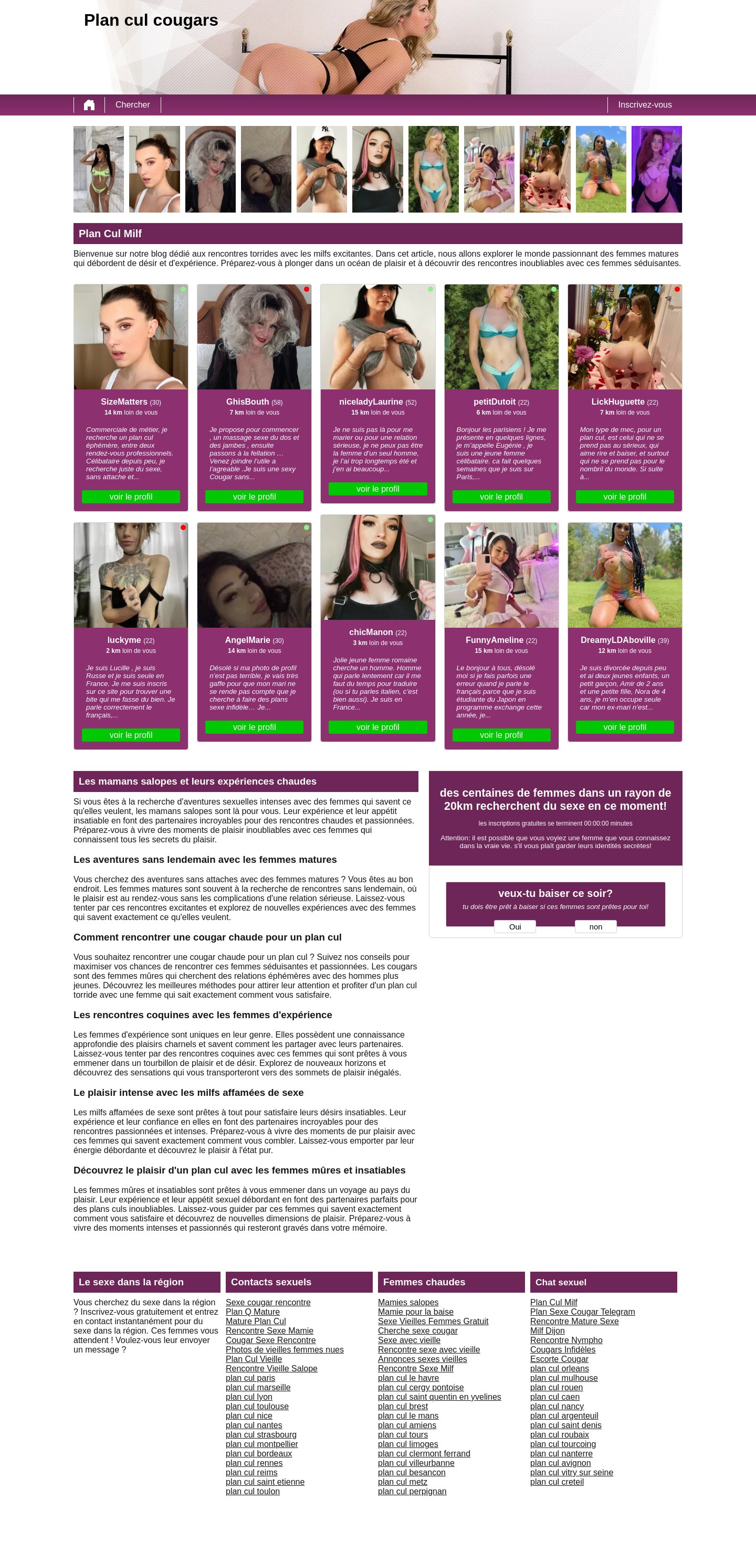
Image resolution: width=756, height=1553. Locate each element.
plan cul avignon (560, 1463)
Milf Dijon (547, 1330)
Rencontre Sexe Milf (416, 1368)
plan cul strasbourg (261, 1434)
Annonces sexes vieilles (422, 1359)
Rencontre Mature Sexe (574, 1321)
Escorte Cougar (559, 1359)
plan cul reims (252, 1472)
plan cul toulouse (257, 1406)
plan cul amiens (407, 1425)
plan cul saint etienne (265, 1481)
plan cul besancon (412, 1472)
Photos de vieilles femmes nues (285, 1349)
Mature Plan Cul (256, 1321)
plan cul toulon (253, 1491)
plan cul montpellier (262, 1444)
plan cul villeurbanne (416, 1463)
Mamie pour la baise (416, 1311)
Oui (515, 927)
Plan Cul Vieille (254, 1359)
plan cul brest (403, 1406)
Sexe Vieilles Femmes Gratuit (433, 1321)
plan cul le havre (408, 1378)
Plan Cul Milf (554, 1302)
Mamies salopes (408, 1302)
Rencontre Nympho (566, 1340)
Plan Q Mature (253, 1311)
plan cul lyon (249, 1396)
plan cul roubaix (559, 1434)
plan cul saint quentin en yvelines (439, 1396)
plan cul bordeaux (259, 1453)
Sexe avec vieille (409, 1340)
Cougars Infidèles (563, 1349)
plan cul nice (249, 1415)
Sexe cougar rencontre (268, 1302)
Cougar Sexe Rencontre (271, 1340)
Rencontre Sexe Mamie (269, 1330)
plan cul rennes (254, 1463)
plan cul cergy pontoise (421, 1387)
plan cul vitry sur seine (571, 1472)
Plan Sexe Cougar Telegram (582, 1311)
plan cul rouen (556, 1387)
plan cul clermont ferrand (424, 1453)
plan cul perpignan (412, 1491)
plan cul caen (555, 1396)
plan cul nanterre (561, 1453)
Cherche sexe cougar (418, 1330)
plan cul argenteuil (564, 1415)
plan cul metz (402, 1481)
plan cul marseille (258, 1387)
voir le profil (131, 496)
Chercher (133, 104)
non (596, 927)
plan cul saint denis (566, 1425)
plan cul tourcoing (563, 1444)
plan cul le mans (408, 1415)
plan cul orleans (559, 1368)
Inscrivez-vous (645, 104)
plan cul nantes (254, 1425)
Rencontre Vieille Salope (272, 1368)
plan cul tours (403, 1434)
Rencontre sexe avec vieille (429, 1349)
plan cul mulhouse (564, 1378)
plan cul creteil (557, 1481)
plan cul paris (250, 1378)
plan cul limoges (408, 1444)
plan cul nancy (557, 1406)
